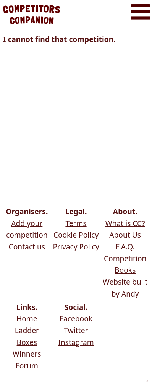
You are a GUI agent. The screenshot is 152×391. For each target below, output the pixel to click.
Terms (75, 223)
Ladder (27, 330)
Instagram (76, 342)
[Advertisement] (76, 127)
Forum (27, 365)
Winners (27, 354)
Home (26, 318)
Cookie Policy (76, 235)
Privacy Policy (76, 246)
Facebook (76, 318)
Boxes (27, 342)
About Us (125, 235)
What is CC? (125, 223)
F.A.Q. (125, 246)
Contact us (27, 246)
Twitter (76, 330)
